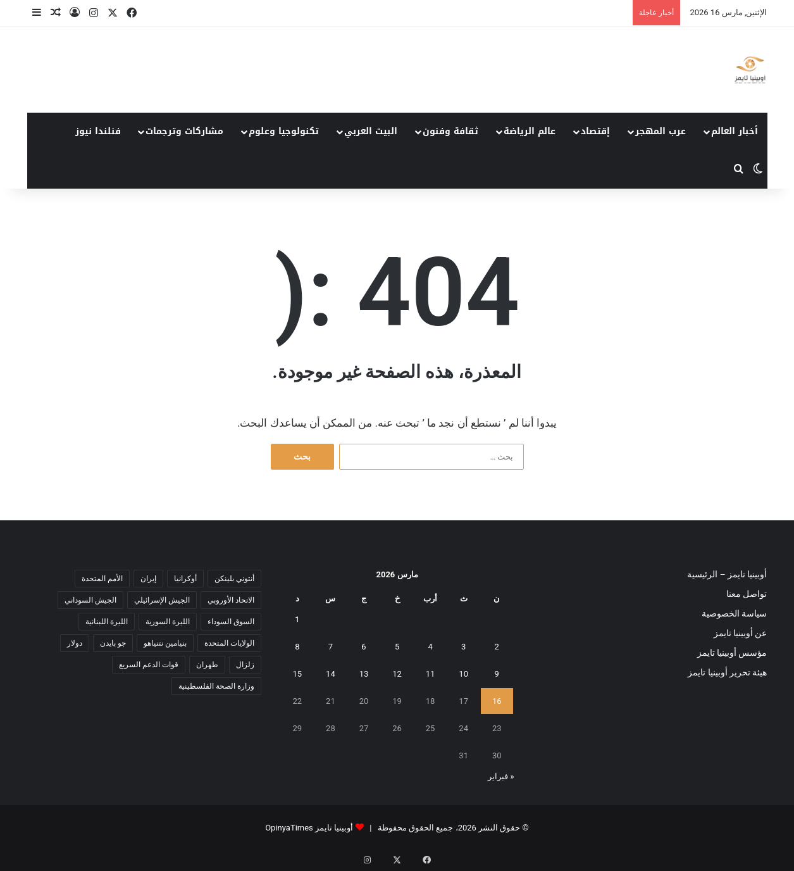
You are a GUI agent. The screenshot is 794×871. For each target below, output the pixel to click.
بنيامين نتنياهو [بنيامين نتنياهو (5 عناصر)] (165, 643)
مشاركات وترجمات (184, 131)
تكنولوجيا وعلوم (284, 131)
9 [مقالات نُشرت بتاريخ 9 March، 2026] (497, 674)
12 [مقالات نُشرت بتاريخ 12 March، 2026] (397, 674)
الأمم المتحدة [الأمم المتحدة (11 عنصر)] (102, 578)
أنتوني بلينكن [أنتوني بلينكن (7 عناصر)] (234, 578)
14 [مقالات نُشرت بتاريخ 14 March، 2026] (330, 674)
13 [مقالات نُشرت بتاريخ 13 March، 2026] (364, 674)
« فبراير (501, 776)
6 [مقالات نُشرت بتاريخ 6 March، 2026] (363, 646)
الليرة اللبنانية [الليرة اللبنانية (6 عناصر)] (106, 621)
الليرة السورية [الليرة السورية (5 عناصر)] (168, 621)
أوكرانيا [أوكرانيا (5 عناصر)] (185, 578)
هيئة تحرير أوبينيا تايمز (727, 672)
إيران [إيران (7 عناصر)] (148, 578)
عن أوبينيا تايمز (740, 633)
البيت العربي (370, 131)
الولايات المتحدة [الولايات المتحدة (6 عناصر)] (229, 643)
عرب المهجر (660, 131)
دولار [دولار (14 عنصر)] (74, 643)
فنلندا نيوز (98, 131)
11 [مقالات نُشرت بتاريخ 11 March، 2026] (430, 674)
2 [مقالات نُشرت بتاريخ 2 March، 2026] (497, 646)
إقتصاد (595, 131)
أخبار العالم (734, 131)
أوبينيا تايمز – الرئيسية (727, 574)
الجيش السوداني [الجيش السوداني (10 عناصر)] (90, 600)
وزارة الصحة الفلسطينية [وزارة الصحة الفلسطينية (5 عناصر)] (216, 686)
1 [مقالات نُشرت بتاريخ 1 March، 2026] (297, 619)
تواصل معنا (746, 594)
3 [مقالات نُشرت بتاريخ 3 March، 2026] (463, 646)
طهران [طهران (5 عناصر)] (207, 664)
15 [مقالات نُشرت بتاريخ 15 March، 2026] (297, 674)
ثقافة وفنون (450, 131)
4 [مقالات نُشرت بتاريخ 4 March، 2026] (430, 646)
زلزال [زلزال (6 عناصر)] (245, 664)
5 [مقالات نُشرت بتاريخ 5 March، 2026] (397, 646)
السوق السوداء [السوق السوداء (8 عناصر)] (231, 621)
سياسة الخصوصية (734, 613)
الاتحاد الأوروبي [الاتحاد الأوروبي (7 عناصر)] (231, 600)
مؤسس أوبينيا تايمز (732, 653)
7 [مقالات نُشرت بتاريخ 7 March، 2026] (330, 646)
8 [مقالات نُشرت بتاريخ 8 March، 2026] (297, 646)
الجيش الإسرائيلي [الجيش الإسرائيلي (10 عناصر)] (162, 600)
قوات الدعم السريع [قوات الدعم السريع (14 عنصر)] (148, 664)
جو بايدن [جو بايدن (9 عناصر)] (113, 643)
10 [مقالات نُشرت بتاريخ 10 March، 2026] (463, 674)
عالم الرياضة (529, 131)
